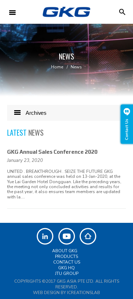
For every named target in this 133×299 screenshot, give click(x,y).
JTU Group (66, 273)
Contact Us (66, 262)
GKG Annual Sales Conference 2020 (52, 152)
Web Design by (66, 292)
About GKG (64, 251)
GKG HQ (66, 268)
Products (66, 256)
